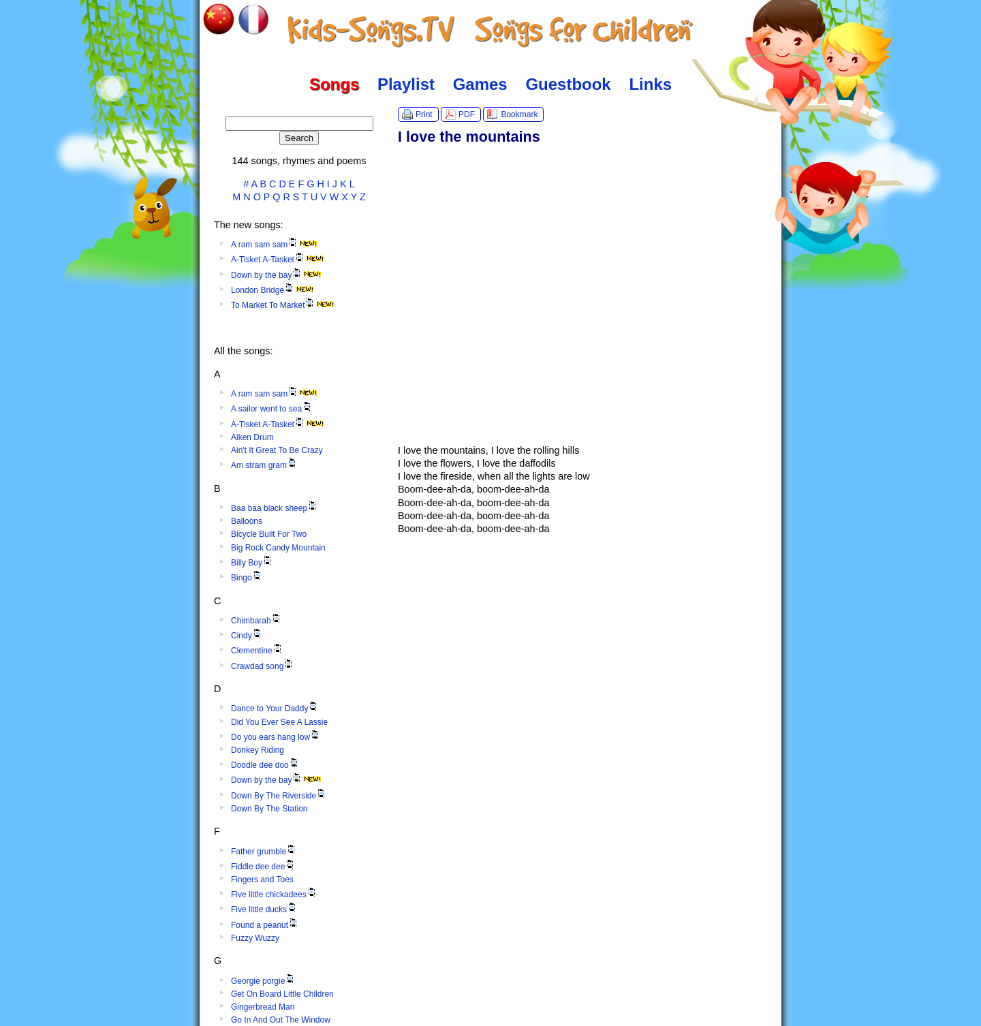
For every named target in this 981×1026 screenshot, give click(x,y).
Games (480, 84)
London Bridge (272, 290)
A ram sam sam (274, 244)
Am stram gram (264, 465)
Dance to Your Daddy (275, 708)
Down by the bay (276, 275)
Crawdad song (262, 666)
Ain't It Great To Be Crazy (277, 450)
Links (650, 84)
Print (424, 114)
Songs (334, 84)
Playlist (406, 84)
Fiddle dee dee (263, 866)
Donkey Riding (257, 750)
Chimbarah (256, 620)
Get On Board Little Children (282, 994)
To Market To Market (282, 305)
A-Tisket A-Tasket (277, 259)
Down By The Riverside (279, 795)
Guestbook (567, 84)
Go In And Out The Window (280, 1020)
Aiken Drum (252, 437)
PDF (466, 114)
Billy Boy (252, 563)
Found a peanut (265, 925)
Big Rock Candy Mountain (278, 548)
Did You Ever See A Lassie (279, 722)
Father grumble (264, 851)
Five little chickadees (274, 894)
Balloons (246, 521)
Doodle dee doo (265, 765)
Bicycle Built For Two (269, 534)
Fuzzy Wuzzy (255, 938)
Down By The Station (269, 808)
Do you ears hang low (276, 737)
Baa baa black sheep (274, 508)
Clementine (257, 650)
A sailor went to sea (272, 409)
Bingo (247, 577)
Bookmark (519, 114)
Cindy (247, 635)
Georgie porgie (263, 981)
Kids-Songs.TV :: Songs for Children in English (490, 31)
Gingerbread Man (262, 1007)
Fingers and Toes (262, 879)
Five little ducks (264, 909)
